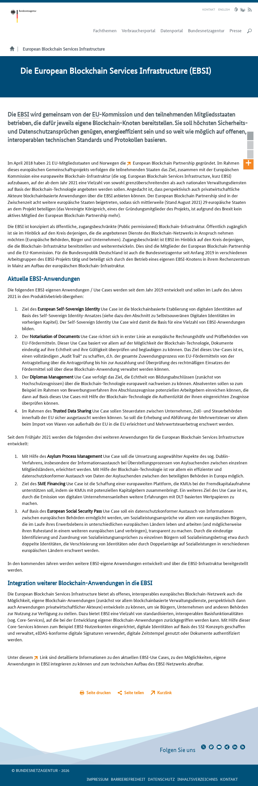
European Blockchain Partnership (164, 163)
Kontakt (208, 9)
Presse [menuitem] (236, 30)
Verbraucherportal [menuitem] (138, 30)
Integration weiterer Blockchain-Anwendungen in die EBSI (252, 154)
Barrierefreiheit (128, 779)
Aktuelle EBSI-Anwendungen (252, 145)
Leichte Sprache (236, 9)
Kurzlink (164, 692)
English (224, 9)
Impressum (97, 779)
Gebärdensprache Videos (242, 9)
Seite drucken (98, 692)
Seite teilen (134, 692)
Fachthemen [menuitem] (105, 30)
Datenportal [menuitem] (171, 30)
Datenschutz (161, 779)
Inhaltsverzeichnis (197, 779)
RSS (249, 9)
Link (44, 657)
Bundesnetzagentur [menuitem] (206, 30)
